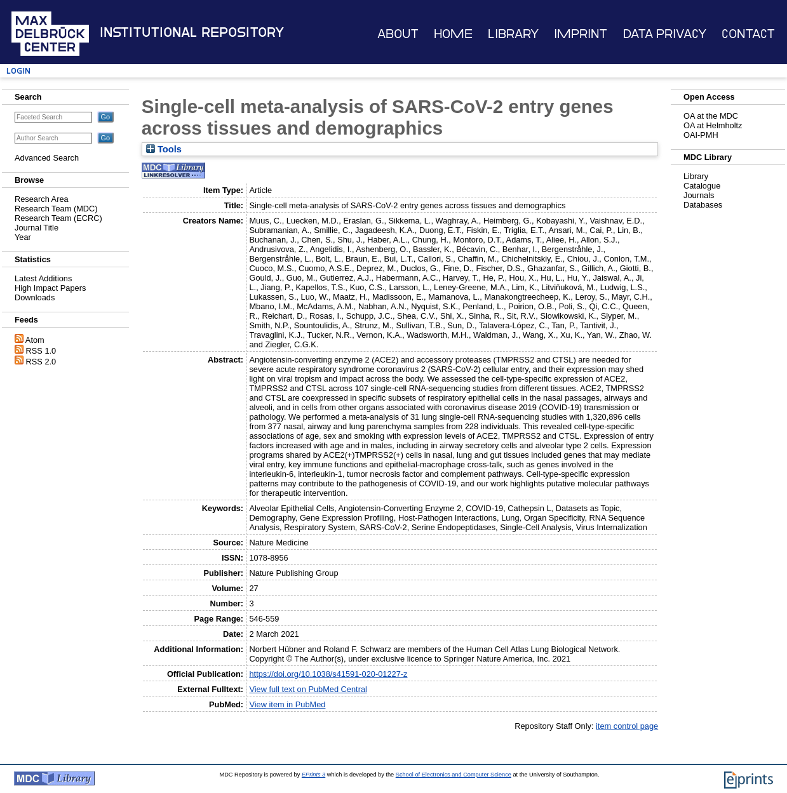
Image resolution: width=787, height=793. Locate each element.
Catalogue (701, 185)
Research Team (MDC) (56, 208)
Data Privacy (664, 34)
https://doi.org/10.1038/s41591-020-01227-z (328, 674)
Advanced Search (47, 158)
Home (453, 34)
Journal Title (36, 227)
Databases (702, 205)
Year (23, 237)
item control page (627, 726)
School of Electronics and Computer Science (453, 774)
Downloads (35, 297)
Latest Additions (43, 278)
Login (18, 71)
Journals (698, 195)
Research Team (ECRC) (58, 218)
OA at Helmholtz (712, 125)
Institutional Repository (192, 32)
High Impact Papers (50, 288)
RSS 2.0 (41, 361)
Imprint (580, 34)
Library (513, 34)
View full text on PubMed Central (308, 689)
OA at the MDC (710, 116)
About (398, 34)
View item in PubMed (287, 704)
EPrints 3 (313, 774)
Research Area (42, 199)
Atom (34, 340)
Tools (164, 149)
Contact (748, 34)
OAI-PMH (700, 135)
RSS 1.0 (41, 351)
